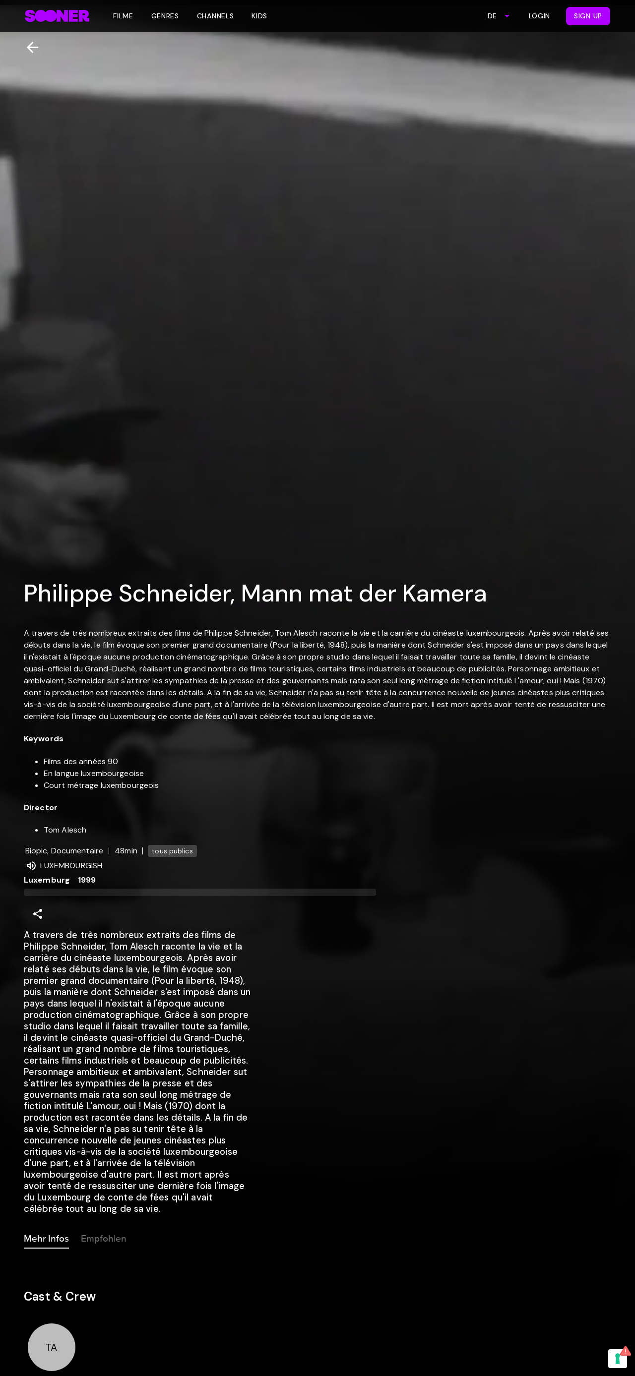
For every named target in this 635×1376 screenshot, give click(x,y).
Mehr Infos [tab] (46, 1237)
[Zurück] (28, 47)
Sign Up (588, 15)
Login (540, 15)
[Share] (38, 914)
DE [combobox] (492, 15)
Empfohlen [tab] (104, 1237)
